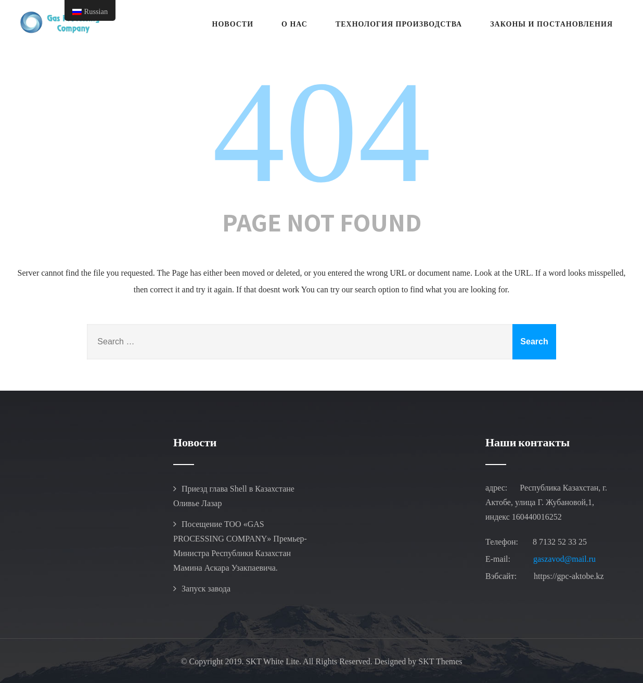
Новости (233, 24)
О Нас (294, 24)
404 (321, 132)
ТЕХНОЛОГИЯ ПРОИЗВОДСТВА (399, 24)
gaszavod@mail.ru (564, 559)
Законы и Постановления (551, 24)
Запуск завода (206, 588)
